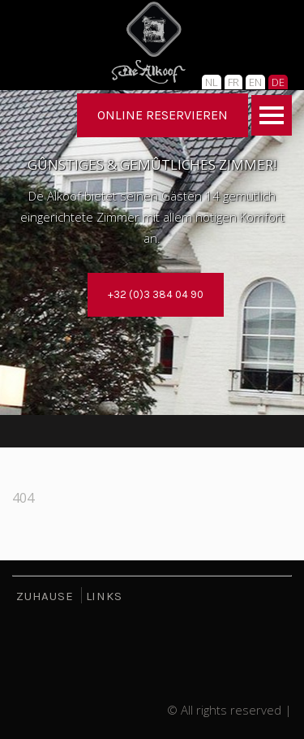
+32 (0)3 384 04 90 (155, 294)
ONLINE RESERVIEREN (162, 115)
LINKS (104, 596)
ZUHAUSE (45, 596)
